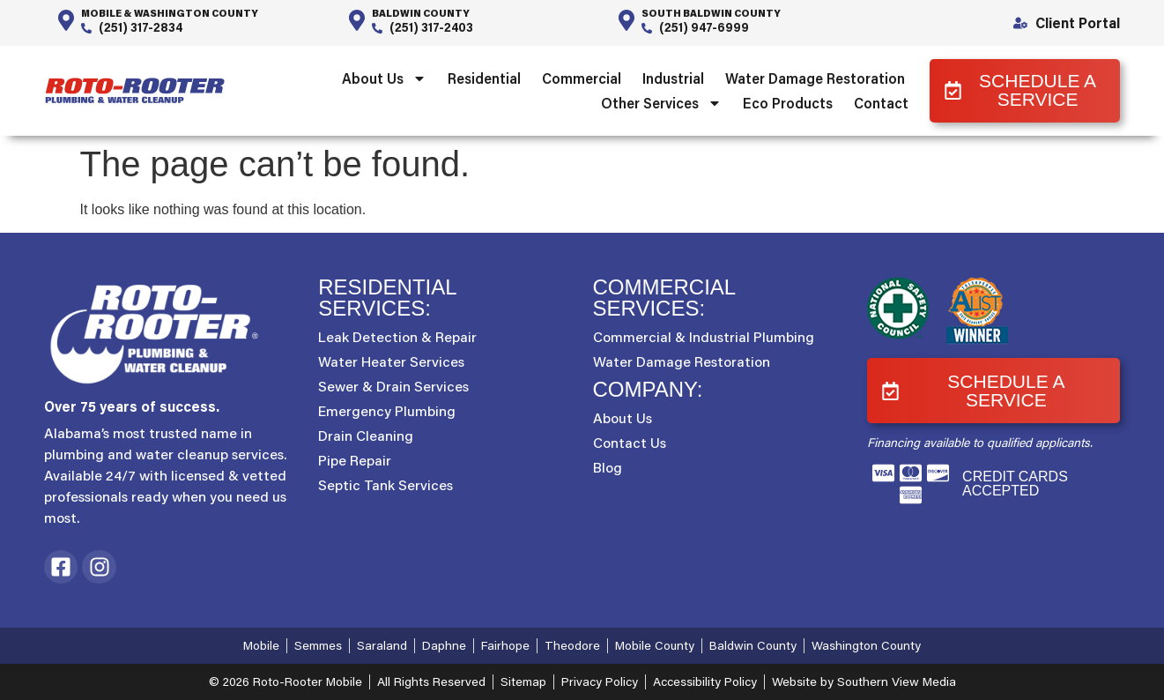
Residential (484, 78)
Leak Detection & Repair (397, 337)
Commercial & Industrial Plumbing (703, 337)
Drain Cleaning (365, 435)
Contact (881, 102)
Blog (607, 467)
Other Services (661, 103)
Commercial (581, 78)
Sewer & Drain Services (393, 386)
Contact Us (629, 442)
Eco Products (788, 102)
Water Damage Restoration (815, 78)
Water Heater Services (391, 361)
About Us (384, 78)
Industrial (673, 78)
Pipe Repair (354, 460)
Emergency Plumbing (387, 411)
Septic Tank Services (385, 485)
